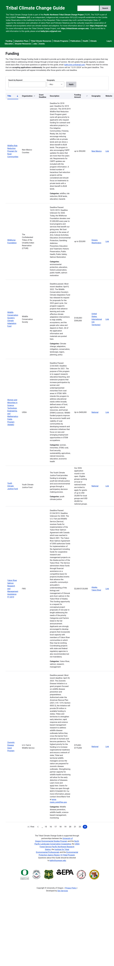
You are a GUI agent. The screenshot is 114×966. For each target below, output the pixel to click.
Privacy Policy (71, 888)
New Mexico (97, 151)
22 (80, 827)
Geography (51, 80)
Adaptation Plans (21, 41)
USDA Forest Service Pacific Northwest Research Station (60, 847)
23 (85, 827)
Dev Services (62, 891)
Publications (75, 41)
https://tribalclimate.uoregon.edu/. (75, 28)
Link (107, 151)
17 (55, 827)
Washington (96, 243)
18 (60, 827)
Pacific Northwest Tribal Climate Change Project (64, 15)
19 (65, 827)
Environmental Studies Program (54, 841)
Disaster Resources (23, 44)
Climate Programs (60, 41)
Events (42, 44)
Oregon (95, 240)
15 (46, 827)
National (95, 412)
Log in (109, 41)
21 (75, 827)
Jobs (35, 44)
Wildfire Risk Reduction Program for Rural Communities (12, 151)
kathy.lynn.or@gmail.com (74, 65)
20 (70, 827)
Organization (27, 96)
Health (85, 41)
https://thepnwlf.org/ (98, 26)
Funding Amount (77, 96)
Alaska (94, 587)
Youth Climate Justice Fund (12, 486)
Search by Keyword (15, 80)
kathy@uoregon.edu (58, 860)
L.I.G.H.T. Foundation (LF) (19, 17)
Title (12, 96)
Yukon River (96, 590)
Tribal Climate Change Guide (35, 8)
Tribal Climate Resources (41, 41)
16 (51, 827)
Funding (9, 41)
